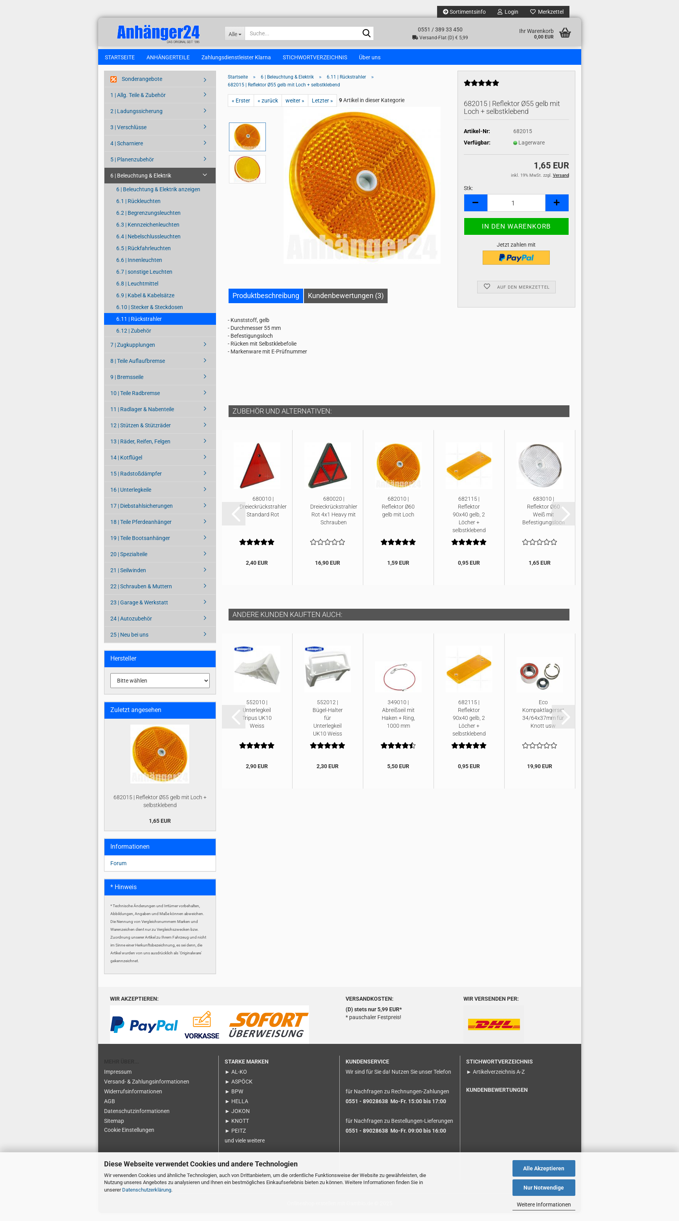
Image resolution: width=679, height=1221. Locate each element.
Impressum (118, 1079)
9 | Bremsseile (126, 385)
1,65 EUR (160, 829)
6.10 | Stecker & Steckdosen (149, 315)
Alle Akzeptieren (543, 1168)
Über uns (370, 57)
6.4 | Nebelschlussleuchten (148, 244)
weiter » (295, 108)
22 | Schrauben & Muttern (141, 594)
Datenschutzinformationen (137, 1119)
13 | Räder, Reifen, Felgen (140, 449)
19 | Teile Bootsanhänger (140, 546)
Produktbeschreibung (265, 303)
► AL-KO (236, 1079)
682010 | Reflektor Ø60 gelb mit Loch (398, 514)
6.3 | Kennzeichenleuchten (147, 232)
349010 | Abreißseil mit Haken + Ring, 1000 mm (398, 722)
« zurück (268, 108)
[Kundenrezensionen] (481, 94)
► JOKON (237, 1119)
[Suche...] (235, 33)
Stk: (468, 196)
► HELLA (236, 1109)
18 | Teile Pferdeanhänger (141, 530)
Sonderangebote (136, 87)
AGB (109, 1109)
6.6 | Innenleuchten (139, 268)
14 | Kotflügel (126, 465)
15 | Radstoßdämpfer (136, 481)
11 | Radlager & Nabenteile (142, 417)
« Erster (241, 108)
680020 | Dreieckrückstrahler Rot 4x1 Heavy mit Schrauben (333, 518)
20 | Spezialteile (128, 562)
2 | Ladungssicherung (136, 119)
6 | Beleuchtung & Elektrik (140, 183)
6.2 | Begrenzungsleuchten (148, 221)
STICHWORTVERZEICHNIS (315, 57)
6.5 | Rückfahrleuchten (143, 256)
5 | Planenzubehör (132, 167)
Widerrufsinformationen (133, 1099)
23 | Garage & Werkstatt (139, 610)
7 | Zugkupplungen (132, 353)
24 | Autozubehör (131, 626)
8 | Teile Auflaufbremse (137, 369)
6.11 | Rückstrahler (139, 327)
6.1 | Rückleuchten (138, 209)
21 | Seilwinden (128, 578)
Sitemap (114, 1129)
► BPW (234, 1099)
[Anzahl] (516, 211)
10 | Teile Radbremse (135, 401)
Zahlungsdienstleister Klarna (236, 57)
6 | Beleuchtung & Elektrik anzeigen (158, 197)
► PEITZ (235, 1138)
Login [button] (508, 12)
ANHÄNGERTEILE (168, 57)
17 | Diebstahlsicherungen (141, 514)
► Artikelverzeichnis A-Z (495, 1079)
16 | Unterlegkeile (130, 497)
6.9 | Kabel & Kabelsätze (145, 303)
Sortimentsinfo (464, 12)
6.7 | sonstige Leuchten (144, 279)
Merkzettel (547, 12)
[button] (475, 211)
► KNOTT (237, 1129)
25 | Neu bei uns (129, 642)
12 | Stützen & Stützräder (140, 433)
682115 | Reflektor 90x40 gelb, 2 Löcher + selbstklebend (469, 521)
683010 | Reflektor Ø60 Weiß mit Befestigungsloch (543, 518)
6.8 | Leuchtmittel (137, 291)
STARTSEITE (120, 57)
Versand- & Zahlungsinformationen (146, 1089)
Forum (118, 871)
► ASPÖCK (239, 1089)
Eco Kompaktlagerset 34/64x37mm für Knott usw (543, 722)
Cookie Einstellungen (129, 1138)
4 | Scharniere (126, 151)
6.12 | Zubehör (133, 338)
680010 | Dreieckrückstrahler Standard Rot (263, 514)
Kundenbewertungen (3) (346, 303)
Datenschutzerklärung (146, 1190)
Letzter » (322, 108)
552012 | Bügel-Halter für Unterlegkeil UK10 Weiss (328, 725)
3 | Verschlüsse (128, 135)
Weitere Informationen (544, 1204)
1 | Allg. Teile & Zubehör (138, 103)
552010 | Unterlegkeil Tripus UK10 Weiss (257, 722)
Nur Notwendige (543, 1187)
